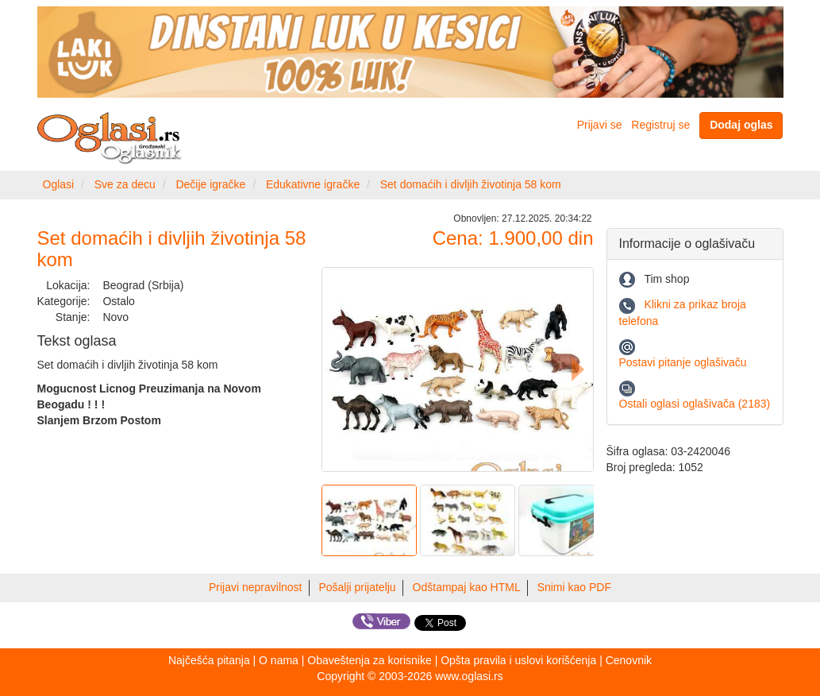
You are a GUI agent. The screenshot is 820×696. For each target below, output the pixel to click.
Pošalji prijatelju (356, 587)
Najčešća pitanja (209, 660)
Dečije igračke (210, 184)
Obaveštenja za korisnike (369, 660)
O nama (278, 660)
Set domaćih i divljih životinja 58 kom (470, 184)
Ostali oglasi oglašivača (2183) (695, 403)
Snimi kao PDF (574, 587)
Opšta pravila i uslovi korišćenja (518, 660)
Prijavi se (599, 124)
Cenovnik (629, 660)
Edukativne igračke (313, 184)
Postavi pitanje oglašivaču (683, 362)
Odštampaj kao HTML (467, 587)
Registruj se (660, 124)
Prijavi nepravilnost (255, 587)
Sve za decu (125, 184)
